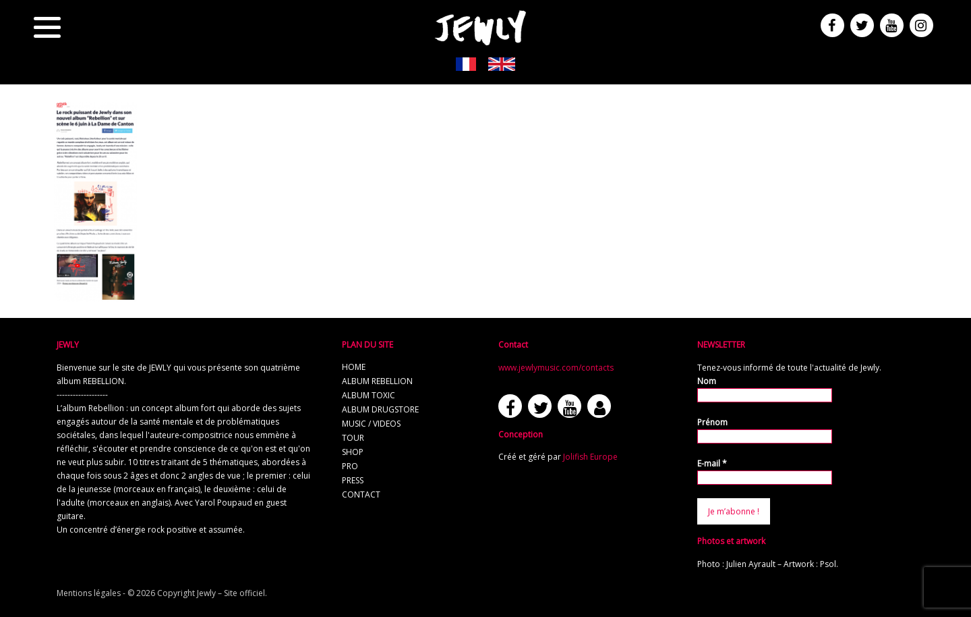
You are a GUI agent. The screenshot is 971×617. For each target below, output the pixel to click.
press (352, 480)
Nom (706, 381)
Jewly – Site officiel (231, 593)
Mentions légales (89, 593)
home (353, 367)
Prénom (712, 422)
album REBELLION (377, 381)
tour (353, 438)
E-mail (712, 463)
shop (352, 452)
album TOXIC (368, 395)
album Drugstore (380, 409)
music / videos (371, 423)
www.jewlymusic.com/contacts (556, 367)
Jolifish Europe (590, 456)
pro (350, 466)
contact (361, 494)
